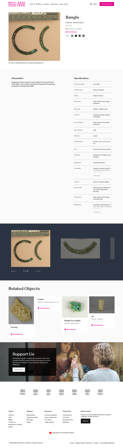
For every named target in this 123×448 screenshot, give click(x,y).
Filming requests (68, 420)
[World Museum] (35, 392)
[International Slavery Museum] (48, 392)
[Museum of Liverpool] (22, 392)
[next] (37, 271)
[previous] (13, 271)
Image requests (49, 422)
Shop (66, 4)
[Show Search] (93, 4)
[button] (32, 249)
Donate (29, 422)
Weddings (66, 422)
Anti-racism (48, 420)
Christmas (66, 417)
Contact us (12, 422)
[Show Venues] (34, 4)
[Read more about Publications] (102, 209)
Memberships (31, 415)
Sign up (85, 421)
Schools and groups (51, 415)
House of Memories (51, 417)
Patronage (30, 420)
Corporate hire (67, 415)
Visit (31, 4)
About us (11, 415)
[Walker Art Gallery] (74, 392)
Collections (54, 4)
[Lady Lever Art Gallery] (100, 392)
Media (10, 420)
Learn (61, 4)
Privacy (72, 443)
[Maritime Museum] (61, 392)
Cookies (95, 443)
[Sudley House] (87, 392)
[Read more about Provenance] (102, 172)
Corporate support (32, 417)
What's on (39, 4)
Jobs (10, 417)
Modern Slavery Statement (84, 443)
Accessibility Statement (107, 443)
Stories (46, 4)
